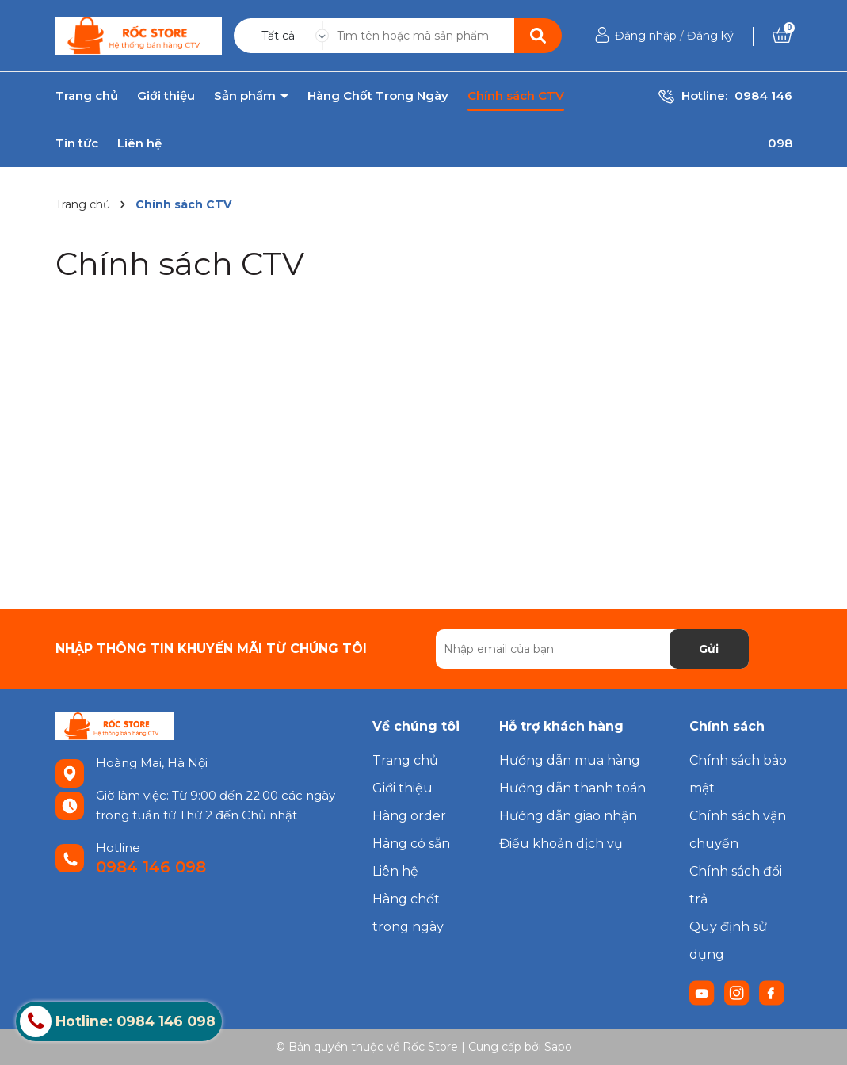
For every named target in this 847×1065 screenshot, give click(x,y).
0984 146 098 (151, 866)
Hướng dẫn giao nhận (568, 815)
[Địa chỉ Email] (592, 649)
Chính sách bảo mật (738, 774)
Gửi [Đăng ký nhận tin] (709, 649)
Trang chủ (86, 96)
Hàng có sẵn (411, 843)
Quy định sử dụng (728, 940)
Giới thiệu (166, 96)
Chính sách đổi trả (735, 885)
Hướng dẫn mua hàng (569, 760)
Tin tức (76, 143)
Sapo (558, 1047)
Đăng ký (710, 36)
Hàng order (409, 815)
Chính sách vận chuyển (737, 829)
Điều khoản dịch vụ (561, 843)
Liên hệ (139, 143)
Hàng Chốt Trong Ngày (377, 96)
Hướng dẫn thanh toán (572, 788)
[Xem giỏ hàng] (782, 36)
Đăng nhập (646, 36)
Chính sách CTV (515, 96)
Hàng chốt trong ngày (408, 912)
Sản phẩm (246, 96)
